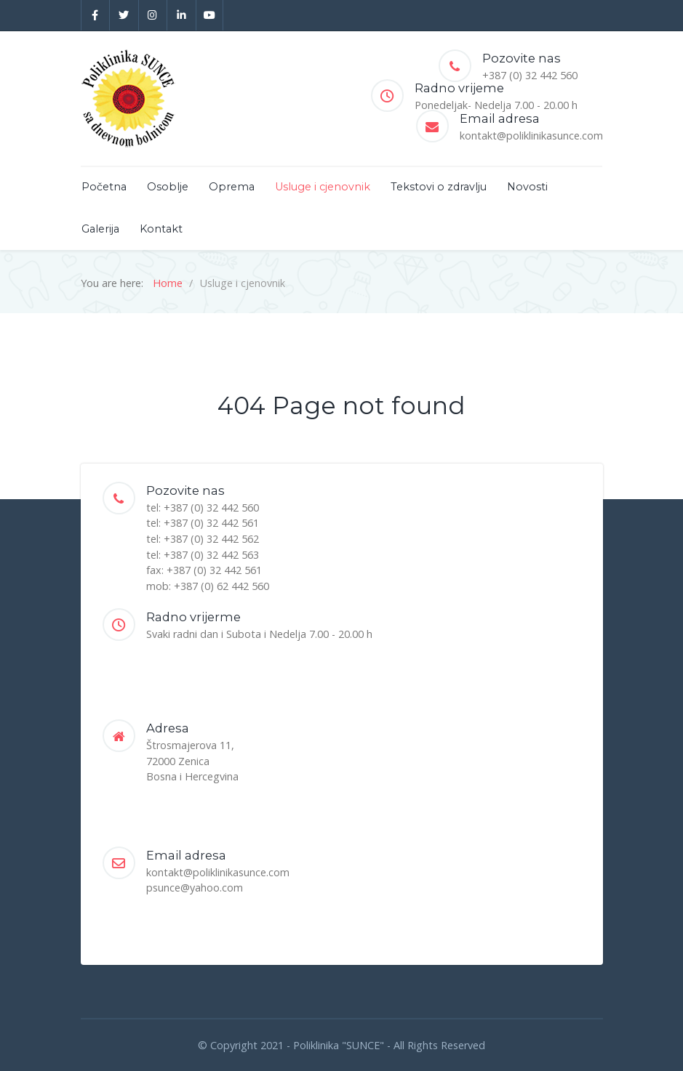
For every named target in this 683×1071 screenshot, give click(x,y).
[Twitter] (124, 15)
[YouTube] (209, 15)
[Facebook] (96, 15)
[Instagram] (153, 15)
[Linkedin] (181, 15)
